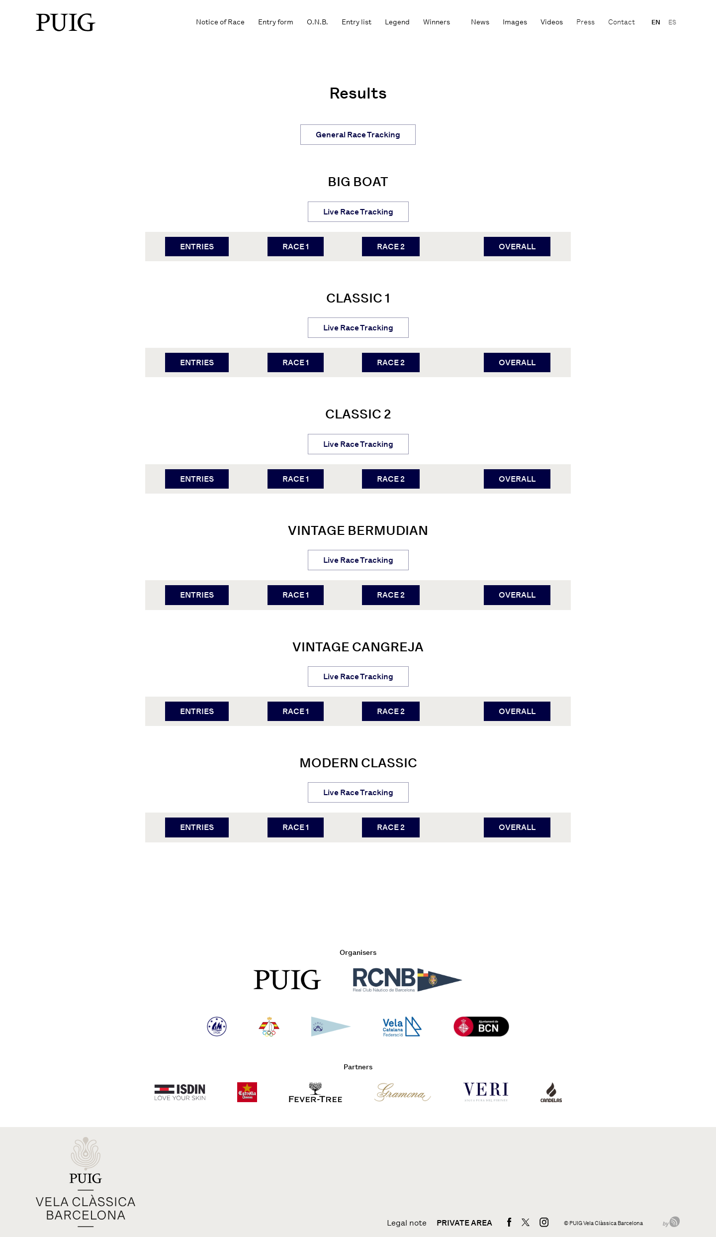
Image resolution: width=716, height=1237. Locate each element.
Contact (621, 22)
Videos (551, 22)
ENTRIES (197, 246)
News (480, 22)
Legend (397, 22)
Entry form (275, 22)
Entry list (356, 22)
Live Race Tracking (358, 211)
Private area (464, 1223)
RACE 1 (295, 246)
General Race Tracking (358, 134)
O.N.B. (317, 22)
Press (585, 22)
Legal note (407, 1223)
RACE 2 (391, 246)
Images (515, 22)
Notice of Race (220, 22)
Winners (436, 22)
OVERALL (517, 246)
